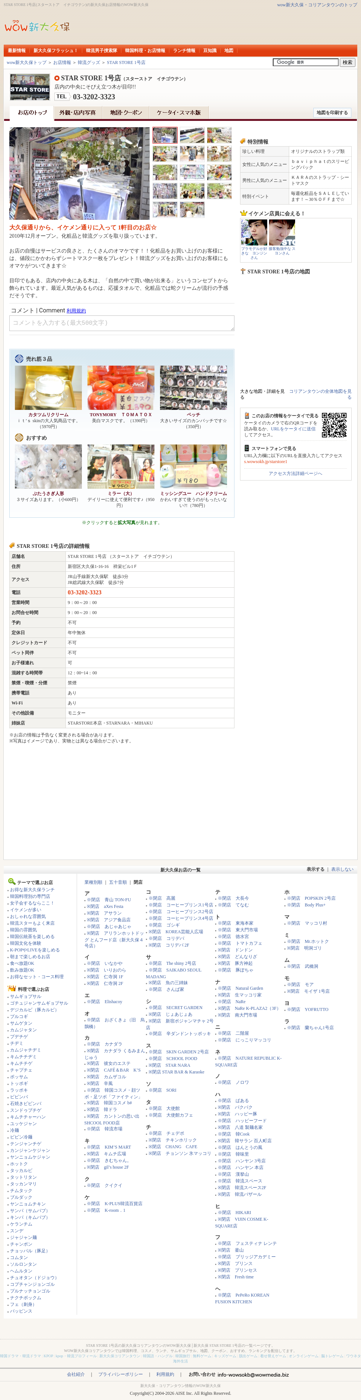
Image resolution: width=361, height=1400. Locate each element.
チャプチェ (21, 1070)
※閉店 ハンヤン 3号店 (242, 1160)
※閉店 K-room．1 (106, 1210)
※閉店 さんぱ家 (166, 989)
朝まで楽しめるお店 (30, 956)
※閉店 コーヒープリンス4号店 (180, 918)
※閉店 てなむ (233, 905)
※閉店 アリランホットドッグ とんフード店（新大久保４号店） (114, 939)
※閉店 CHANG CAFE (172, 1146)
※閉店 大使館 (164, 1108)
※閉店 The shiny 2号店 (172, 963)
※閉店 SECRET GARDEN (175, 1007)
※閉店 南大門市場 (237, 1015)
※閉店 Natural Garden (240, 988)
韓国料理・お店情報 (145, 50)
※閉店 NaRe (232, 1001)
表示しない (342, 869)
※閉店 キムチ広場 (106, 1153)
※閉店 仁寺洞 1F (105, 976)
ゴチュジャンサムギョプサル (39, 1003)
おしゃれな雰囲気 (28, 916)
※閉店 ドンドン (235, 950)
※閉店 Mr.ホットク (308, 941)
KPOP (48, 1356)
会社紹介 (76, 1374)
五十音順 (118, 882)
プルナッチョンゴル (30, 1291)
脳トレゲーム (332, 1356)
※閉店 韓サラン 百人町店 (245, 1140)
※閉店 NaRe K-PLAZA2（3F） (249, 1008)
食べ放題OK (22, 963)
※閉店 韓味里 (233, 1154)
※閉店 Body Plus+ (306, 905)
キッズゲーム (225, 1356)
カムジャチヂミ (25, 1050)
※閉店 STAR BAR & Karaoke (176, 1072)
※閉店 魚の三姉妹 (168, 982)
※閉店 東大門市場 (238, 929)
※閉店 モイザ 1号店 (308, 991)
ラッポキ (19, 1090)
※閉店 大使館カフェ (170, 1115)
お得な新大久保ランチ (32, 889)
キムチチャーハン (28, 1117)
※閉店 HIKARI (234, 1212)
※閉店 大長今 (233, 898)
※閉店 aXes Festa (105, 906)
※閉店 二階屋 (233, 1033)
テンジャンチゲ (25, 1143)
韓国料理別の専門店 (30, 896)
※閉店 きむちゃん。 (109, 1160)
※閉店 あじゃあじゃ (109, 926)
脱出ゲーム (248, 1356)
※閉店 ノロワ (233, 1082)
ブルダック (21, 1197)
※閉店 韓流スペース (240, 1181)
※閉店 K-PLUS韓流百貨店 (115, 1203)
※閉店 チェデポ (166, 1133)
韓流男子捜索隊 (101, 50)
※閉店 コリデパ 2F (168, 945)
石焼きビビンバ (25, 1103)
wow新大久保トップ (27, 62)
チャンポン (21, 1244)
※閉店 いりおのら (106, 970)
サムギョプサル (25, 996)
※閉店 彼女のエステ (109, 1063)
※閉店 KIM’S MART (109, 1147)
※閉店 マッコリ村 (307, 923)
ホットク (19, 1163)
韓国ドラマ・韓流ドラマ (20, 1356)
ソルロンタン (23, 1264)
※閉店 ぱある (233, 1100)
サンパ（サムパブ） (30, 1210)
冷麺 (14, 1130)
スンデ (16, 1230)
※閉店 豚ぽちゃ (235, 970)
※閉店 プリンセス (237, 1270)
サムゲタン (21, 1023)
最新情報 (17, 50)
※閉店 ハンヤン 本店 (240, 1167)
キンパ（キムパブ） (30, 1217)
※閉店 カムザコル (106, 1076)
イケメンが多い (25, 909)
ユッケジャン (23, 1123)
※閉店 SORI (162, 1090)
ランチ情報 (184, 50)
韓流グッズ (89, 62)
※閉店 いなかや (104, 963)
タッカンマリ (23, 1184)
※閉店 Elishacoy (104, 1001)
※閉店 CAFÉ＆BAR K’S (114, 1070)
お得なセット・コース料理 (37, 976)
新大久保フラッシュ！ (55, 50)
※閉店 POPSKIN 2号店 (311, 898)
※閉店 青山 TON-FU (109, 899)
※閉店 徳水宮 (233, 936)
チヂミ (16, 1043)
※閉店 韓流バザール (240, 1194)
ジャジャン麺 (23, 1237)
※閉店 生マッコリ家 (240, 995)
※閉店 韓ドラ (102, 1109)
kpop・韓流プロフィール (76, 1356)
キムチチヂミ (23, 1056)
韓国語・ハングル (158, 1356)
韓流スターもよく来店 (32, 923)
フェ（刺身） (23, 1304)
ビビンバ (19, 1096)
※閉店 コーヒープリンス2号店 (180, 911)
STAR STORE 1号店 (126, 62)
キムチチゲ (21, 1063)
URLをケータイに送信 (293, 428)
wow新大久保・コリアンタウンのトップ (317, 4)
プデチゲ (19, 1036)
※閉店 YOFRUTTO (308, 1009)
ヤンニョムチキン (28, 1204)
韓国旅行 (182, 1356)
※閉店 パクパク (235, 1107)
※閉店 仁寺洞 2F (105, 983)
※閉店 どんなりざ (237, 956)
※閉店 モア (300, 984)
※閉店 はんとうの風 (240, 1147)
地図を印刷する (332, 112)
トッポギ (19, 1083)
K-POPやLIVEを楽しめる (35, 950)
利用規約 (165, 1374)
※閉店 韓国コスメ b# (109, 1102)
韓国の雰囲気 (23, 929)
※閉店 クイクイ (104, 1185)
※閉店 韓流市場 (104, 1128)
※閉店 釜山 (231, 1250)
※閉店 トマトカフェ (240, 943)
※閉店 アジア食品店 (109, 919)
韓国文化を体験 (25, 943)
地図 (228, 50)
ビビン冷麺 (21, 1137)
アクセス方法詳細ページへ (295, 473)
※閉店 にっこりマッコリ (244, 1040)
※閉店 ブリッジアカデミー (247, 1256)
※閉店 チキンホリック (172, 1140)
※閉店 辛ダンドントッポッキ (179, 1033)
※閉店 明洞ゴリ (304, 948)
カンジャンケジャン (30, 1150)
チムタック (21, 1190)
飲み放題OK (22, 970)
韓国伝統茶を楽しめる (32, 936)
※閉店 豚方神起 (235, 963)
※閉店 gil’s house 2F (108, 1167)
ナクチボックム (25, 1297)
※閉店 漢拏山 (233, 1174)
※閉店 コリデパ (166, 938)
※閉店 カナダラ (104, 1044)
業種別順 (93, 882)
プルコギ (19, 1016)
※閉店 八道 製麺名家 (240, 1127)
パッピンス (21, 1311)
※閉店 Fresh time (236, 1276)
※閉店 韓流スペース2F (242, 1187)
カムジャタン (23, 1030)
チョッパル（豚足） (30, 1250)
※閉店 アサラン (104, 913)
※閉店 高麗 (161, 898)
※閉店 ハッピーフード (242, 1120)
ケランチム (21, 1224)
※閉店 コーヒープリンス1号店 (180, 905)
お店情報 (62, 62)
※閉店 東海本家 (235, 923)
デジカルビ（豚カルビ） (34, 1009)
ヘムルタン (21, 1271)
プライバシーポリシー (120, 1374)
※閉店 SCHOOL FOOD (172, 1058)
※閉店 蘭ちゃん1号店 (310, 1027)
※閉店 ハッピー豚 (237, 1114)
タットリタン (23, 1177)
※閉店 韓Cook (234, 1134)
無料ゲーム (202, 1356)
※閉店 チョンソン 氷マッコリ (179, 1153)
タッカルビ (21, 1170)
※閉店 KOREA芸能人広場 (175, 931)
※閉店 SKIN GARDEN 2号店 (178, 1051)
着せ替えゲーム (273, 1356)
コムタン (19, 1257)
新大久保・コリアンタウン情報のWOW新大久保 (180, 1386)
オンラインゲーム (304, 1356)
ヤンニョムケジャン (30, 1157)
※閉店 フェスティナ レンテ (247, 1243)
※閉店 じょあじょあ (170, 1014)
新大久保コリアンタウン (119, 1356)
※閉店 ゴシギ (164, 925)
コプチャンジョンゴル (32, 1284)
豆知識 (210, 50)
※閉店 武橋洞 (302, 966)
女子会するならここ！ (32, 903)
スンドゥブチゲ (25, 1110)
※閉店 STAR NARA (169, 1065)
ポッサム (19, 1076)
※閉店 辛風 (100, 1083)
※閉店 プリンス (235, 1263)
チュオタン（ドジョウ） (34, 1277)
